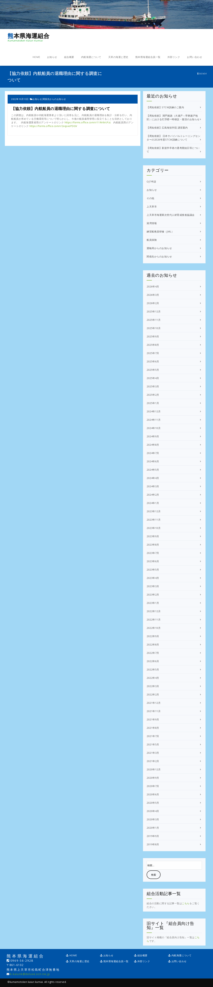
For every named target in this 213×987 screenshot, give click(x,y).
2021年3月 (153, 752)
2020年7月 (153, 786)
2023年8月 (153, 544)
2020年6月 (153, 794)
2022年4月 (153, 677)
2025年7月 (153, 353)
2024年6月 (153, 461)
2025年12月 (154, 311)
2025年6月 (153, 361)
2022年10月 (154, 627)
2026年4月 (153, 286)
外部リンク (173, 57)
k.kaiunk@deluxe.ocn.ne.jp (30, 974)
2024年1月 (153, 503)
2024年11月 (154, 419)
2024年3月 (153, 486)
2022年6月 (153, 661)
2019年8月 (153, 844)
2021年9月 (153, 719)
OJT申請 (151, 181)
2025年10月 (154, 328)
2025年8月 (153, 344)
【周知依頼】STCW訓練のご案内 (165, 107)
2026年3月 (153, 294)
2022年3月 (153, 686)
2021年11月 (154, 711)
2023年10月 (154, 528)
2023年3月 (153, 586)
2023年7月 (153, 553)
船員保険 (152, 239)
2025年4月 (153, 378)
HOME (36, 57)
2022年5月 (153, 669)
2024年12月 (154, 411)
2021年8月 (153, 727)
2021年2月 (153, 761)
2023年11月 (154, 519)
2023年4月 (153, 578)
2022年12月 (154, 611)
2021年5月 (153, 744)
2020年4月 (153, 811)
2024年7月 (153, 453)
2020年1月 (153, 827)
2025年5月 (153, 369)
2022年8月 (153, 644)
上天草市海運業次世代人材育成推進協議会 (171, 214)
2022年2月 (153, 694)
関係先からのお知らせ (54, 99)
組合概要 (69, 57)
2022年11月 (154, 619)
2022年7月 (153, 652)
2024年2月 (153, 494)
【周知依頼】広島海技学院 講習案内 (167, 127)
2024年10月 (154, 428)
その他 (150, 198)
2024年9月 (153, 436)
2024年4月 (153, 478)
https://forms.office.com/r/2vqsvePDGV (53, 126)
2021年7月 (153, 736)
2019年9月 (153, 836)
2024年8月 (153, 444)
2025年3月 (153, 386)
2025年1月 (153, 403)
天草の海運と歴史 (118, 57)
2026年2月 (153, 303)
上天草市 (152, 206)
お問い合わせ (194, 57)
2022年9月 (153, 636)
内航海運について (91, 57)
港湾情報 (152, 223)
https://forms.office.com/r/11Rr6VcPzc (88, 122)
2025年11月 (154, 319)
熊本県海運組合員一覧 (148, 57)
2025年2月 (153, 394)
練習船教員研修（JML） (160, 231)
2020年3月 (153, 819)
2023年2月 (153, 594)
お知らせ (52, 57)
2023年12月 (154, 511)
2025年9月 (153, 336)
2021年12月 (154, 702)
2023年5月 (153, 569)
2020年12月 (154, 769)
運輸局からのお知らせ (159, 248)
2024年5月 (153, 469)
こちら (186, 903)
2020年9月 (153, 777)
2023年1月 (153, 603)
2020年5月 (153, 802)
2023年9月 (153, 536)
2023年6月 (153, 561)
